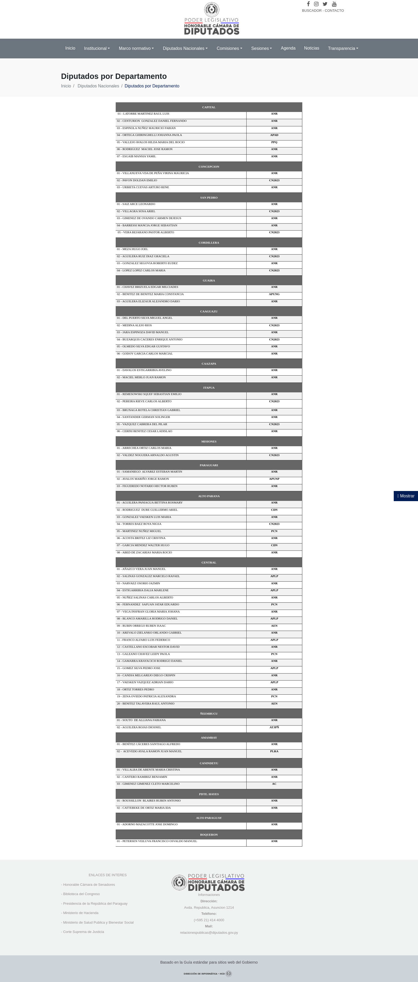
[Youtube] (334, 4)
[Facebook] (308, 4)
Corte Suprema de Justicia (83, 932)
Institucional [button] (95, 48)
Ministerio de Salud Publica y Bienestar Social (98, 922)
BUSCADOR (312, 11)
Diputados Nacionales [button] (183, 48)
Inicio (70, 48)
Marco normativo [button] (135, 48)
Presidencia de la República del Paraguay (95, 903)
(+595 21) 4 (203, 920)
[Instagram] (316, 4)
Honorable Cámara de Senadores (89, 885)
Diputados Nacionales (98, 86)
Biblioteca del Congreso (81, 894)
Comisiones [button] (228, 48)
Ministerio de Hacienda (80, 913)
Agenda (288, 48)
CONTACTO (334, 11)
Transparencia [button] (341, 48)
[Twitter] (325, 4)
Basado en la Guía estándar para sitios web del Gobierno (209, 962)
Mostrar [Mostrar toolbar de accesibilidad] (406, 496)
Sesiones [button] (260, 48)
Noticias (311, 48)
